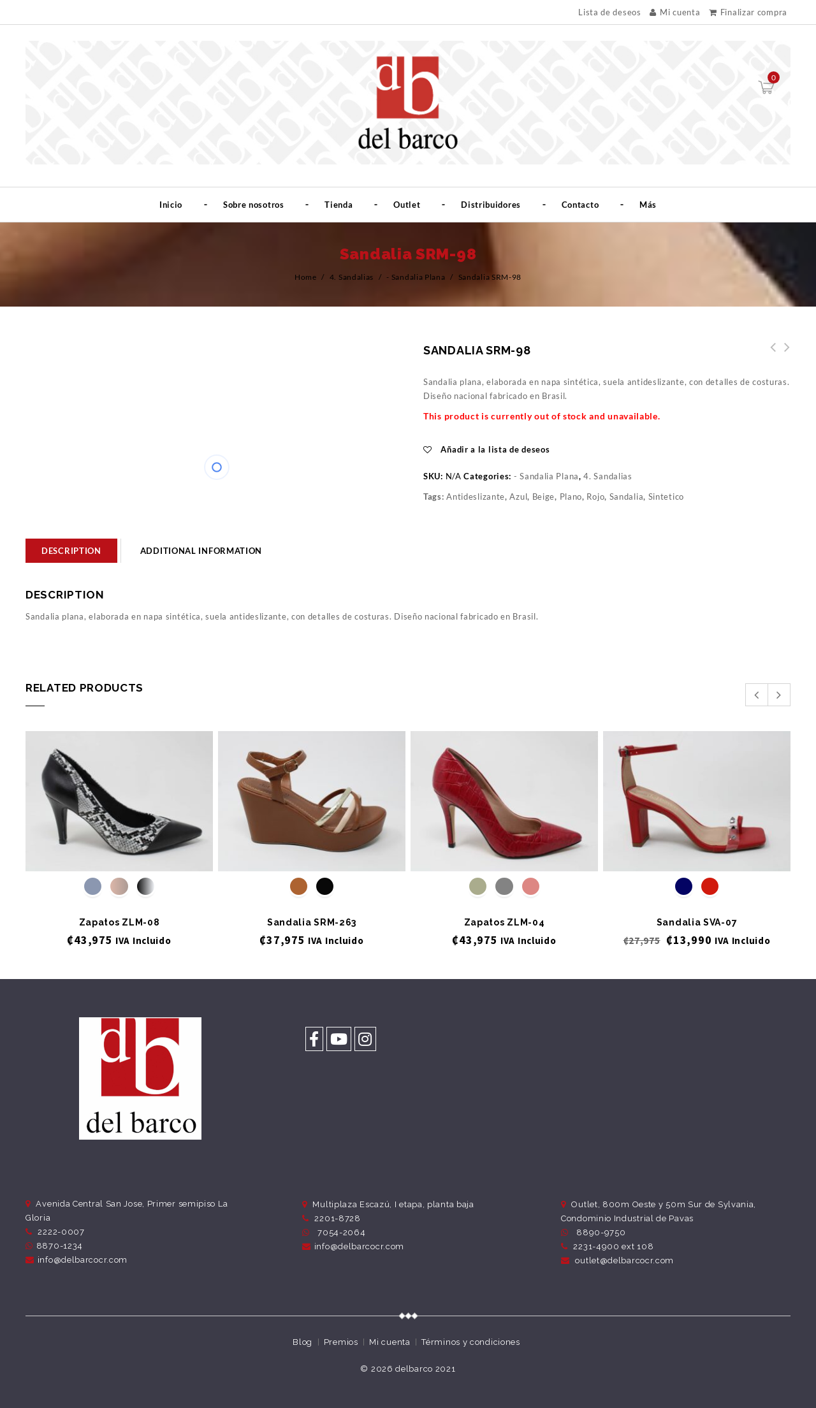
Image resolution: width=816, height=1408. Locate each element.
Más (648, 205)
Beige (543, 496)
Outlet (406, 205)
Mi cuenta (675, 12)
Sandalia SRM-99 (769, 354)
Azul (518, 496)
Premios (341, 1342)
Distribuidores (491, 205)
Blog (302, 1342)
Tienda (338, 205)
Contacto (580, 205)
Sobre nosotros (253, 205)
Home (306, 277)
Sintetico (666, 496)
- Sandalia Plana (415, 277)
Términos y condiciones (470, 1342)
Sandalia (626, 496)
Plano (571, 496)
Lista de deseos (609, 12)
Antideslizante (475, 496)
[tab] (71, 551)
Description (71, 551)
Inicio (170, 205)
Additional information (201, 551)
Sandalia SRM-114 (783, 354)
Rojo (595, 496)
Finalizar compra (748, 12)
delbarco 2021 (425, 1369)
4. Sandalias (352, 277)
